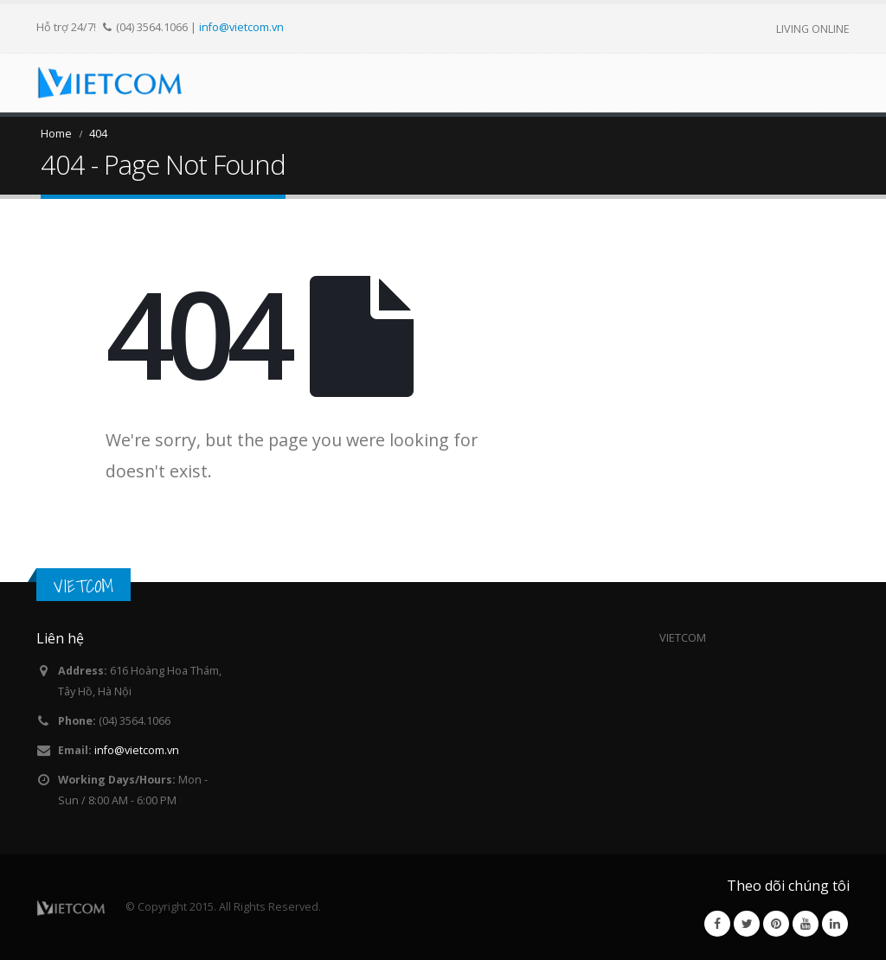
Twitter (747, 924)
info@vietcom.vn (241, 27)
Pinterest (776, 924)
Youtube (806, 924)
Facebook (717, 924)
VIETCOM (83, 586)
